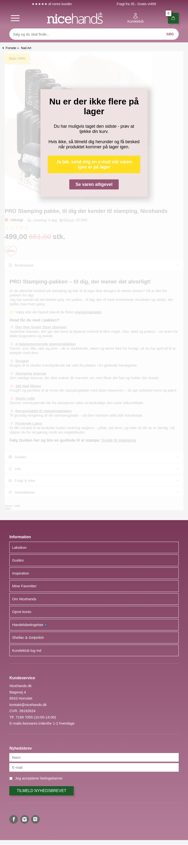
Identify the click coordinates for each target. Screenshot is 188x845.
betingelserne (51, 778)
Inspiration (20, 573)
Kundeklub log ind (26, 650)
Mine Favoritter (24, 586)
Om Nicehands (24, 599)
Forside (11, 48)
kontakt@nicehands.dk (28, 705)
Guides (18, 560)
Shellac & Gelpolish (28, 637)
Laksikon (19, 547)
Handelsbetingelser (29, 625)
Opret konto (21, 612)
